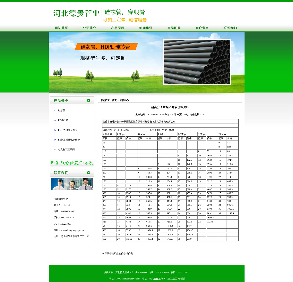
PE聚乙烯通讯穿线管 (69, 139)
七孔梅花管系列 (66, 149)
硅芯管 (61, 110)
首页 (114, 100)
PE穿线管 (63, 120)
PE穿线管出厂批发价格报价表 (117, 253)
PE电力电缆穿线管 (67, 130)
